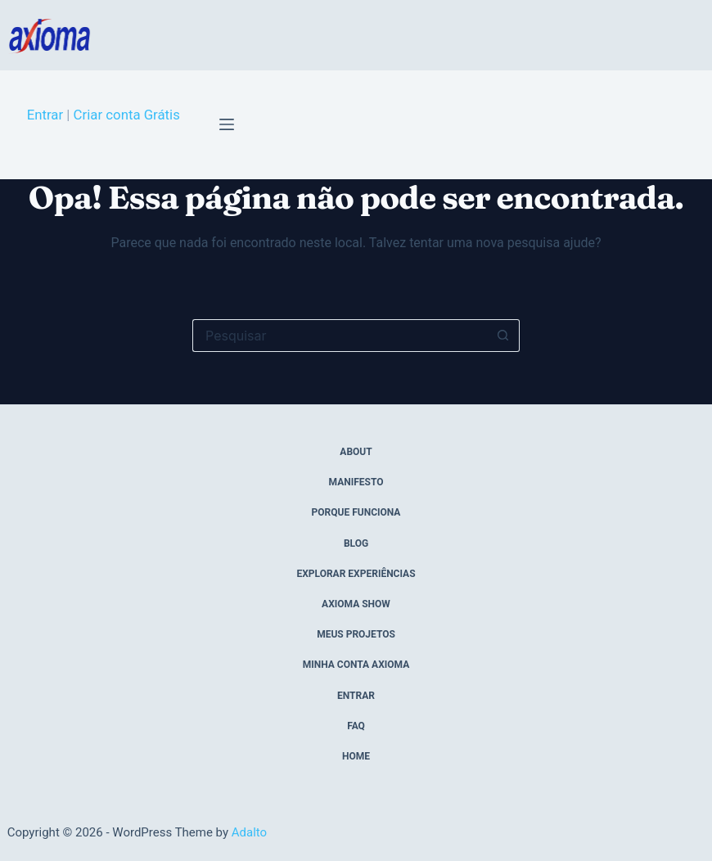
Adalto (249, 832)
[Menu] (226, 124)
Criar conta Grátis (127, 114)
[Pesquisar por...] (339, 335)
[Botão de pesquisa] (503, 335)
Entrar (45, 114)
